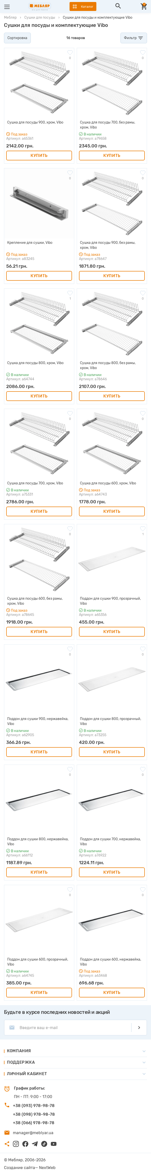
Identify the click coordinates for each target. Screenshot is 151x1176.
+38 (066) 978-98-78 (33, 1122)
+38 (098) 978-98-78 (34, 1114)
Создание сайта (19, 1167)
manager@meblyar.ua (33, 1132)
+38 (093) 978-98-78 (34, 1105)
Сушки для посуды (39, 17)
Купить (39, 155)
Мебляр (10, 17)
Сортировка (17, 38)
